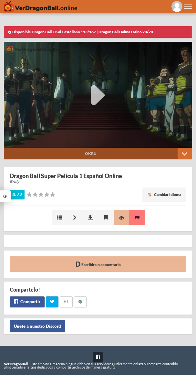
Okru (91, 153)
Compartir (27, 301)
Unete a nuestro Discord (37, 326)
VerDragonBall (16, 364)
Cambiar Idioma (164, 194)
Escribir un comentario (98, 264)
